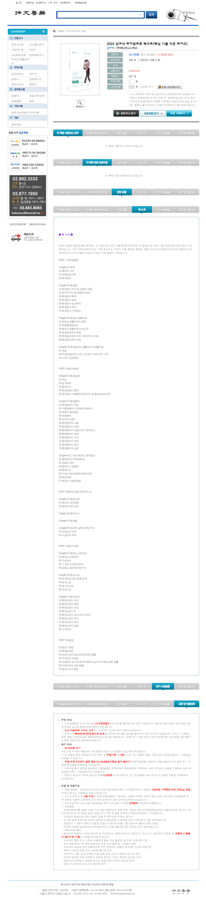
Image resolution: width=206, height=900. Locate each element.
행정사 (33, 84)
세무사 (33, 73)
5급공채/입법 (18, 55)
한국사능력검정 (19, 112)
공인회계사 (17, 73)
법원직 (15, 95)
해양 (31, 101)
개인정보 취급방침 (80, 884)
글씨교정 (16, 124)
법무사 (15, 79)
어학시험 (34, 112)
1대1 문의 (53, 2)
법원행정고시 (36, 55)
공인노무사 (17, 84)
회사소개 (65, 884)
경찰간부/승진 (37, 95)
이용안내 (95, 884)
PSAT (32, 49)
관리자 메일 (107, 884)
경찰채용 (16, 101)
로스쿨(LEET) (36, 44)
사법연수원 (17, 49)
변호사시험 (17, 44)
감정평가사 (35, 79)
